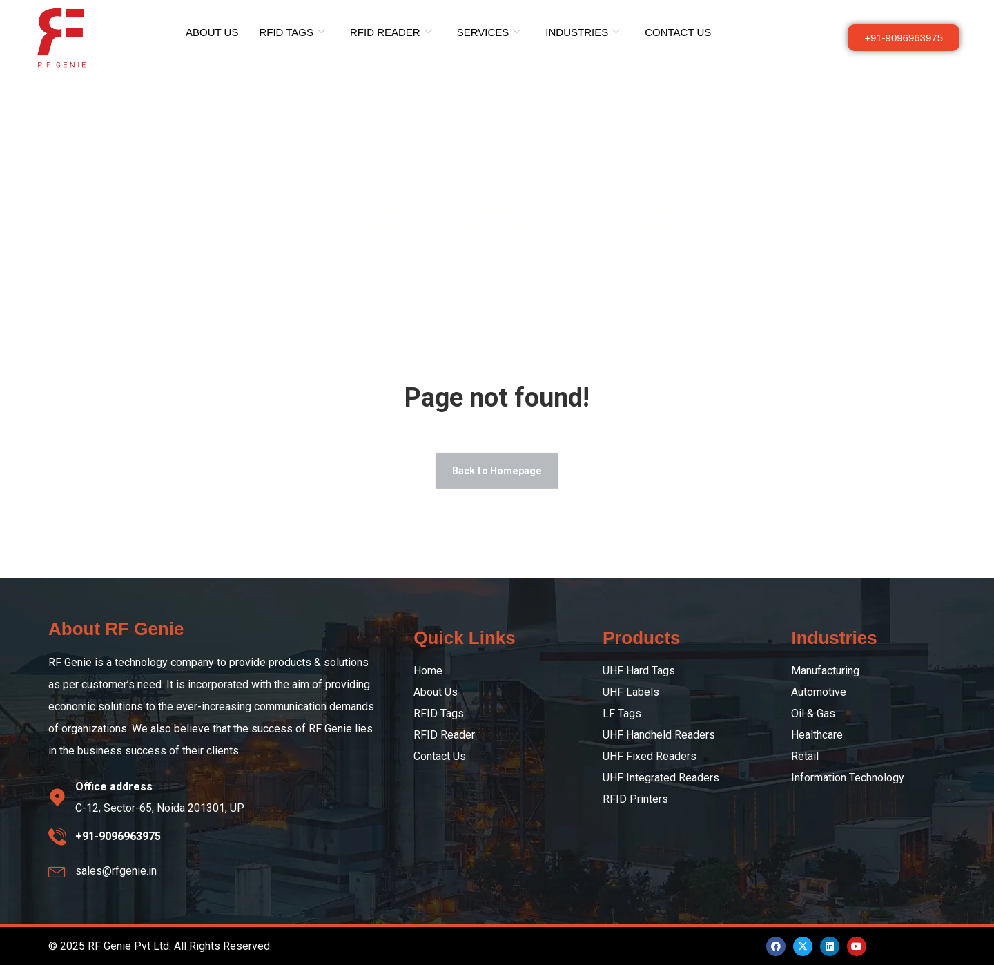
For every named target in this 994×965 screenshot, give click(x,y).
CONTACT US (678, 32)
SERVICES (489, 32)
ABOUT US (212, 32)
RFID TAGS (292, 32)
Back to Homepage (497, 470)
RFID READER (391, 32)
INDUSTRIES (582, 32)
